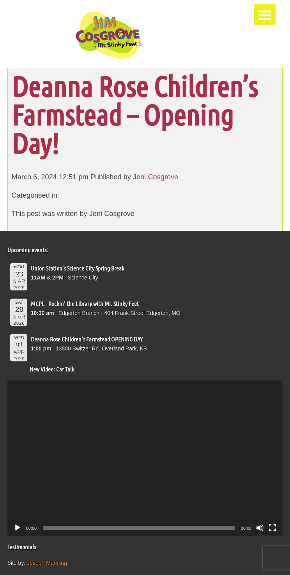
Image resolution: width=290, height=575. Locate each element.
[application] (145, 458)
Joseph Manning (47, 563)
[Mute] (260, 528)
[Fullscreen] (272, 528)
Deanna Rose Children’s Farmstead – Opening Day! (135, 114)
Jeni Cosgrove (155, 177)
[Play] (17, 528)
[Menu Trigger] (265, 14)
